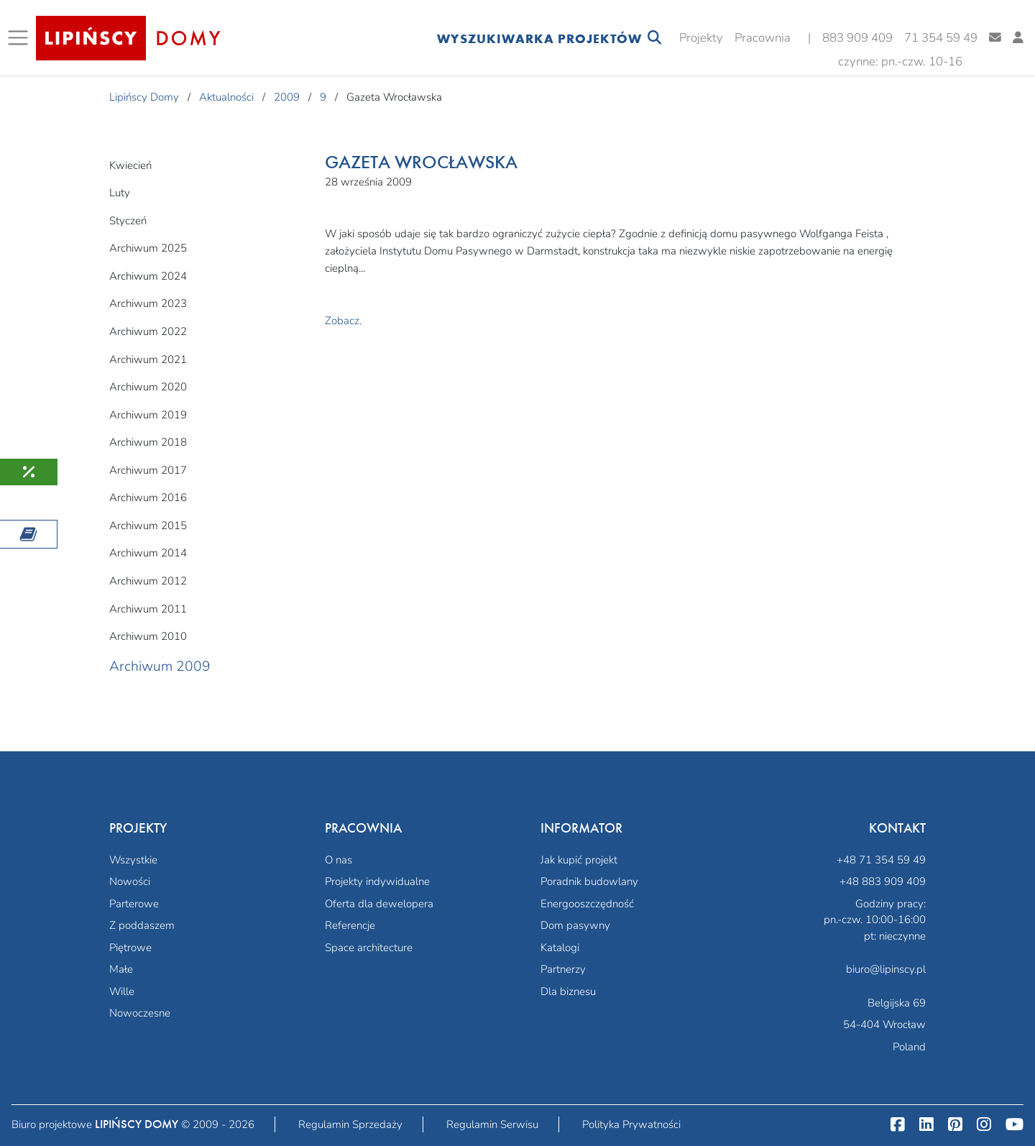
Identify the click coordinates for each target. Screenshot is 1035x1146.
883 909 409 (857, 37)
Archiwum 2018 (148, 442)
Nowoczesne (139, 1013)
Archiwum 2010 (148, 636)
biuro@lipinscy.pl (886, 969)
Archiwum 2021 (148, 359)
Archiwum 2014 (148, 553)
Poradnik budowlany (589, 881)
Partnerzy (563, 969)
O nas (338, 860)
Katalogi (559, 947)
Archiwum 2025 (148, 248)
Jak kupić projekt (578, 860)
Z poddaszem (142, 925)
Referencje (350, 925)
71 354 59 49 (941, 37)
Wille (121, 991)
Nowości (129, 881)
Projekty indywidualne (377, 881)
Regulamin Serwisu (492, 1124)
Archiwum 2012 (148, 581)
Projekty (701, 37)
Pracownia (763, 37)
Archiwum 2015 (148, 525)
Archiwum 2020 (148, 387)
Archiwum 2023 (148, 303)
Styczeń (128, 221)
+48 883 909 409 (883, 881)
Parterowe (134, 904)
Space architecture (369, 947)
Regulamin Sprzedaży (350, 1124)
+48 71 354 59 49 (881, 860)
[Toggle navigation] (21, 38)
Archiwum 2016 (148, 497)
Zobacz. (343, 320)
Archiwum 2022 (148, 331)
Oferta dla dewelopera (379, 904)
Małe (121, 969)
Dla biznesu (568, 991)
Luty (119, 192)
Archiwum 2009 (160, 666)
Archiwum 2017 (148, 470)
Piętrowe (130, 947)
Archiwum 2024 (148, 276)
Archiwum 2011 (148, 609)
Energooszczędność (587, 904)
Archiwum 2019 (148, 415)
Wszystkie (133, 860)
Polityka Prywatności (631, 1124)
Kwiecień (130, 165)
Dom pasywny (575, 925)
